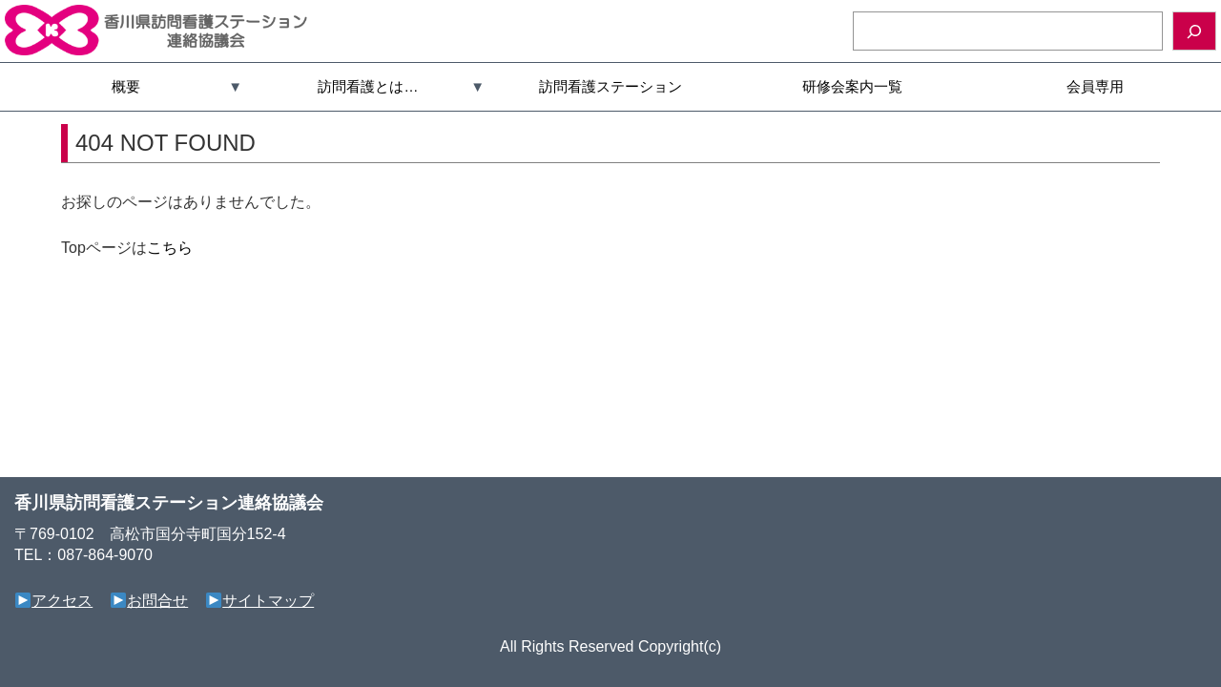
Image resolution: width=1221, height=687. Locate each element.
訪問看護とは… (368, 86)
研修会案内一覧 (852, 86)
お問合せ (149, 601)
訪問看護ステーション (610, 86)
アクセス (54, 601)
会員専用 (1095, 86)
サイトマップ (260, 601)
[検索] (1194, 31)
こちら (170, 247)
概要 (126, 86)
